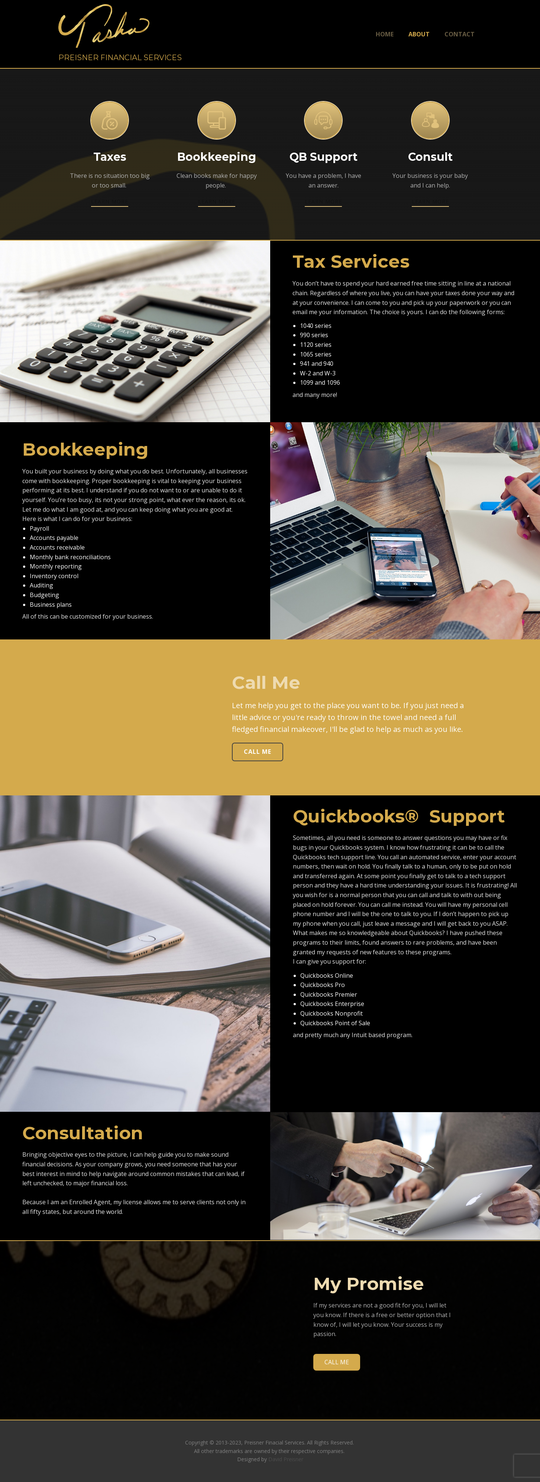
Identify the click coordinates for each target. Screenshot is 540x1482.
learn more (109, 201)
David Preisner (285, 1459)
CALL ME (336, 1362)
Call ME (257, 751)
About (419, 34)
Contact (459, 34)
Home (385, 34)
